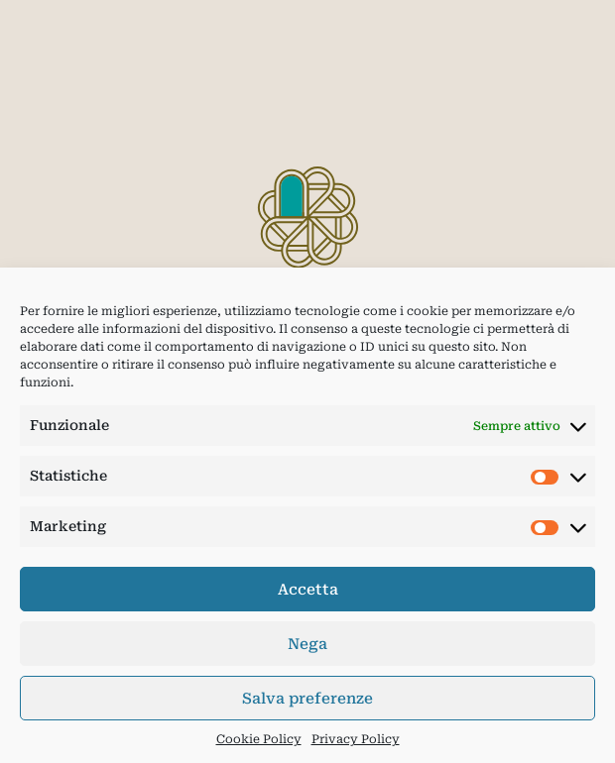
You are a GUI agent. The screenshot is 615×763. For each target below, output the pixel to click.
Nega (307, 644)
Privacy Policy (355, 739)
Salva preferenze (307, 699)
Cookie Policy (259, 739)
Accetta (308, 590)
